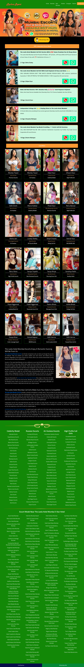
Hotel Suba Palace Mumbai (51, 523)
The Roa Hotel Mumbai (71, 617)
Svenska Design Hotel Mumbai (70, 529)
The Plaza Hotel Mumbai (71, 600)
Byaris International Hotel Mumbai (13, 532)
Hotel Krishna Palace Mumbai (32, 544)
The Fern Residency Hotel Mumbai (70, 568)
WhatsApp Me (42, 40)
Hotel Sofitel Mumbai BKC (32, 652)
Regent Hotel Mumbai (51, 631)
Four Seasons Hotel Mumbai (13, 567)
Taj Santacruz (70, 539)
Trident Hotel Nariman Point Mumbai (32, 656)
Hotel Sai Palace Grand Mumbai (32, 636)
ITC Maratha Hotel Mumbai (51, 570)
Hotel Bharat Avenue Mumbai (13, 617)
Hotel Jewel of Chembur (32, 526)
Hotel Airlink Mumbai (13, 598)
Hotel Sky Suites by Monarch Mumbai (32, 648)
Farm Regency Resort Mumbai (13, 563)
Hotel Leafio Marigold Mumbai (32, 566)
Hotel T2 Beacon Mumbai (51, 530)
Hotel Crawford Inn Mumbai (13, 634)
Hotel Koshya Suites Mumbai (32, 541)
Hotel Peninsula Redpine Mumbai (32, 598)
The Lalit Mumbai (70, 576)
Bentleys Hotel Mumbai (13, 529)
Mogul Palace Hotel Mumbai (52, 595)
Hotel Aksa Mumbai (13, 601)
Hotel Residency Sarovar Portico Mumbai (32, 621)
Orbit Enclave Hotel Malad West (51, 601)
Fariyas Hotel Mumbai (13, 559)
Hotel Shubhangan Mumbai (32, 642)
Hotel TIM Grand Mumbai (51, 545)
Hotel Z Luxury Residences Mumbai (51, 561)
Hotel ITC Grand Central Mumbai (32, 519)
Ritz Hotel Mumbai (51, 639)
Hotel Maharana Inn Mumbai (32, 569)
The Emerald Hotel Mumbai (71, 559)
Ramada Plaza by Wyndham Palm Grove (52, 622)
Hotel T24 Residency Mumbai (51, 533)
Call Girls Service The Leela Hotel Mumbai (15, 409)
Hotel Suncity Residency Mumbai (52, 527)
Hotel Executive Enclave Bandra (13, 646)
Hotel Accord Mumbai (13, 596)
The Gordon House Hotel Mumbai (71, 572)
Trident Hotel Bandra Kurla (70, 652)
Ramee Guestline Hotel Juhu (52, 626)
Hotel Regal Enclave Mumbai (32, 618)
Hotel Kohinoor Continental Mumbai (32, 535)
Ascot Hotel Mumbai (13, 516)
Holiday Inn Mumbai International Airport (13, 592)
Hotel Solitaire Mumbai (51, 516)
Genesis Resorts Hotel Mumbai (13, 570)
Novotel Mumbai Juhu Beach (51, 598)
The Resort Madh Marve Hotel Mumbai (71, 609)
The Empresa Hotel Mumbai (71, 561)
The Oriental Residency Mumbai (71, 592)
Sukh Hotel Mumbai (71, 518)
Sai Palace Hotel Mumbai (51, 646)
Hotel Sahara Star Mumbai (32, 628)
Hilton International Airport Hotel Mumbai (13, 588)
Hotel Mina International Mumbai (32, 583)
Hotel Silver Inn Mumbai (32, 645)
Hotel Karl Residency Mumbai (32, 531)
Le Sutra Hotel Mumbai (51, 580)
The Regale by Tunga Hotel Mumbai (70, 604)
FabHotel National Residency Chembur (13, 556)
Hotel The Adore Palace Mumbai (51, 537)
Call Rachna (21, 665)
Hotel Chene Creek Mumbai (13, 629)
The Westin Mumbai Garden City (71, 639)
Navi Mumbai (58, 4)
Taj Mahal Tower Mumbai (70, 536)
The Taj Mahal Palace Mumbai (70, 635)
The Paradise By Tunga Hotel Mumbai (70, 597)
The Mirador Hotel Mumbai (70, 581)
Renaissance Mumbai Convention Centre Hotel (51, 635)
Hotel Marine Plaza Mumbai (32, 572)
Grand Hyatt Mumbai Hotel (13, 584)
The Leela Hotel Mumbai (71, 579)
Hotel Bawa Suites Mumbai (13, 614)
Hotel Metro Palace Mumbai (32, 579)
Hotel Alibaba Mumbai (13, 604)
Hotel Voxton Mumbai (51, 555)
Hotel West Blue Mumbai (51, 558)
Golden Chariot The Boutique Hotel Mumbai (13, 578)
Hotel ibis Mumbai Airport (32, 516)
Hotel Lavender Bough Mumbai (32, 561)
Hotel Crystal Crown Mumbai (13, 637)
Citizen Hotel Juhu (13, 536)
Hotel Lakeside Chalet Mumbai (32, 548)
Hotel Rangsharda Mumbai (32, 615)
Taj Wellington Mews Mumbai (70, 541)
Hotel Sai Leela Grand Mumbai (32, 631)
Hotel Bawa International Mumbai (13, 610)
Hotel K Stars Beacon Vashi (32, 529)
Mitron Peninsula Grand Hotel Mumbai (51, 591)
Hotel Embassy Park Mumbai (13, 642)
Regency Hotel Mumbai (51, 629)
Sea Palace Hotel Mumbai (70, 516)
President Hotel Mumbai (51, 605)
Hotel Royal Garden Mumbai (32, 625)
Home (47, 3)
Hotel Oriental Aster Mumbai (32, 594)
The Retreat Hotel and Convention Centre (70, 613)
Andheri (63, 3)
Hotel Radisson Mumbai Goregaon (32, 611)
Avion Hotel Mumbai (13, 521)
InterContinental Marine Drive (51, 568)
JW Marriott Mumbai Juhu (51, 573)
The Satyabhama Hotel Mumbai (70, 628)
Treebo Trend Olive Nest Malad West (71, 648)
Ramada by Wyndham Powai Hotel (51, 618)
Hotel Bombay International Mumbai (13, 620)
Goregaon (68, 3)
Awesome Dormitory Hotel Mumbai (13, 525)
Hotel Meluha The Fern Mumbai (32, 576)
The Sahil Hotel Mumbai (71, 624)
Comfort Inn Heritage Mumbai (13, 539)
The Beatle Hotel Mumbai (70, 549)
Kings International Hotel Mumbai (51, 577)
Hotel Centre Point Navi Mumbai (13, 625)
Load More (42, 146)
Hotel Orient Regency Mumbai (32, 590)
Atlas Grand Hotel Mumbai (13, 518)
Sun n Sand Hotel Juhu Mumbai (70, 522)
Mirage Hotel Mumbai (51, 588)
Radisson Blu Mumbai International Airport (51, 609)
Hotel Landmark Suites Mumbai (32, 557)
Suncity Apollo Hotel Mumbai (70, 526)
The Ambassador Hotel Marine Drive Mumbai (71, 545)
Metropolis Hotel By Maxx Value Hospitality (51, 584)
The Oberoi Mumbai (71, 584)
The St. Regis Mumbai (70, 631)
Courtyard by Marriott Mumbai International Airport (13, 544)
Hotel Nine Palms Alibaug (32, 587)
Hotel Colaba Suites (13, 631)
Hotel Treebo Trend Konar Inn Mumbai (51, 548)
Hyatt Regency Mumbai (51, 565)
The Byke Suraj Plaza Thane (71, 551)
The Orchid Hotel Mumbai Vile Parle (70, 588)
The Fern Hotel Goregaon (70, 564)
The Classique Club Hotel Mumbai (71, 555)
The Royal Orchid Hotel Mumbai (70, 620)
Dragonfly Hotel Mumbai (13, 548)
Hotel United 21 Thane (51, 552)
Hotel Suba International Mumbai (51, 519)
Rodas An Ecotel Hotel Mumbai (51, 642)
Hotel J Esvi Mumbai (32, 523)
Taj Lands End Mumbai (70, 533)
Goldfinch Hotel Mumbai (13, 581)
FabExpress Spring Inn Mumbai (13, 551)
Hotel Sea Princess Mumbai (32, 639)
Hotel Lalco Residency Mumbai (32, 552)
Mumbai (52, 3)
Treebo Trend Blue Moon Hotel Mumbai (71, 644)
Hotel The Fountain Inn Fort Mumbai (51, 541)
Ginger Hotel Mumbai (13, 574)
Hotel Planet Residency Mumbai (32, 607)
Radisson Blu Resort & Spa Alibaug (51, 613)
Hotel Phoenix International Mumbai (32, 602)
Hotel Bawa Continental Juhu (13, 607)
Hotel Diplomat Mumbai (13, 640)
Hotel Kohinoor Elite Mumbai (32, 539)
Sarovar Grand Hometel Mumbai (32, 660)
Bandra (74, 3)
